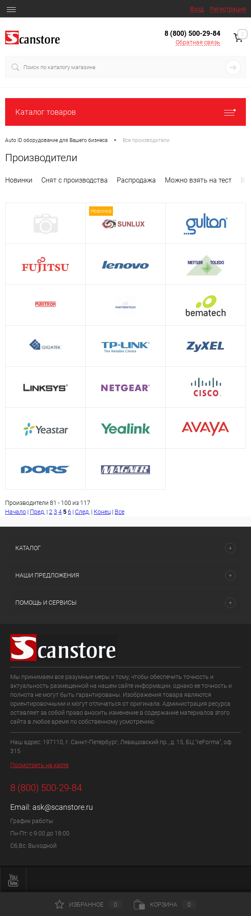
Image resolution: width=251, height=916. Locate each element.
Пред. (37, 511)
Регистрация (228, 9)
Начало (15, 511)
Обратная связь (198, 42)
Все (119, 511)
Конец (102, 511)
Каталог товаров (125, 112)
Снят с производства (74, 180)
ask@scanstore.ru (62, 807)
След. (82, 511)
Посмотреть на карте (39, 765)
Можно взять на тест (198, 180)
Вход (197, 9)
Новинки (18, 180)
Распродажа (136, 180)
